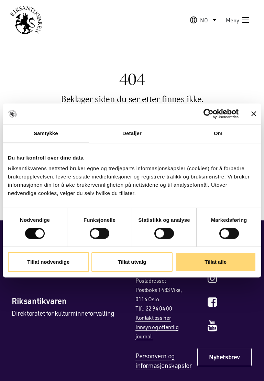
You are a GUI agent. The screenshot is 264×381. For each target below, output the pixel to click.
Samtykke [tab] (46, 133)
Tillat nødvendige (48, 262)
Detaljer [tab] (132, 133)
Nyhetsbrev (224, 357)
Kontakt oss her (153, 317)
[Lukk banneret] (253, 113)
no (204, 20)
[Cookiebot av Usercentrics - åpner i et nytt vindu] (208, 114)
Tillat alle (216, 262)
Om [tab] (218, 133)
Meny (238, 20)
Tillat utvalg (132, 262)
